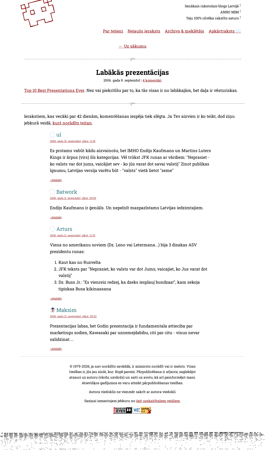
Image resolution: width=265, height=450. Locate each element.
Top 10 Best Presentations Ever (54, 90)
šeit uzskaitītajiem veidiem (158, 400)
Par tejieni (113, 31)
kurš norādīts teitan (72, 123)
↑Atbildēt (56, 180)
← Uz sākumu (132, 46)
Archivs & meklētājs (184, 31)
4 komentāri (152, 80)
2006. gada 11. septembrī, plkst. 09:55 (73, 198)
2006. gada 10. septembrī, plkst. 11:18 (72, 141)
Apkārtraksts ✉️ (225, 31)
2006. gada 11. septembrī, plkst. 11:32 (72, 235)
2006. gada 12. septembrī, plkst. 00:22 (73, 316)
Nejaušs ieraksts (144, 31)
